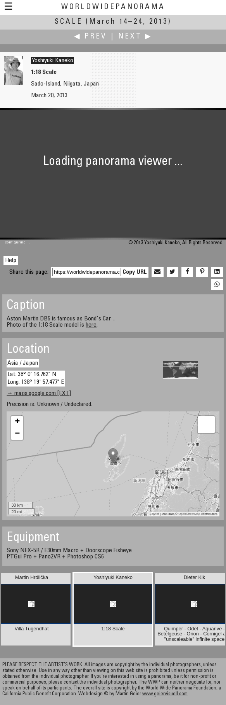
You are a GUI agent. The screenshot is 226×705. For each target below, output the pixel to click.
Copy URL (134, 272)
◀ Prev (90, 36)
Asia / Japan (22, 363)
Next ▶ (135, 36)
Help (10, 260)
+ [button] (17, 422)
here (91, 325)
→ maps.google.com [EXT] (39, 393)
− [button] (17, 434)
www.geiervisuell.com (165, 694)
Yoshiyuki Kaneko (52, 61)
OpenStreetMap (189, 514)
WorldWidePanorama (113, 7)
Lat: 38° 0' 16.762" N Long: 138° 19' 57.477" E (35, 378)
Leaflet (154, 514)
